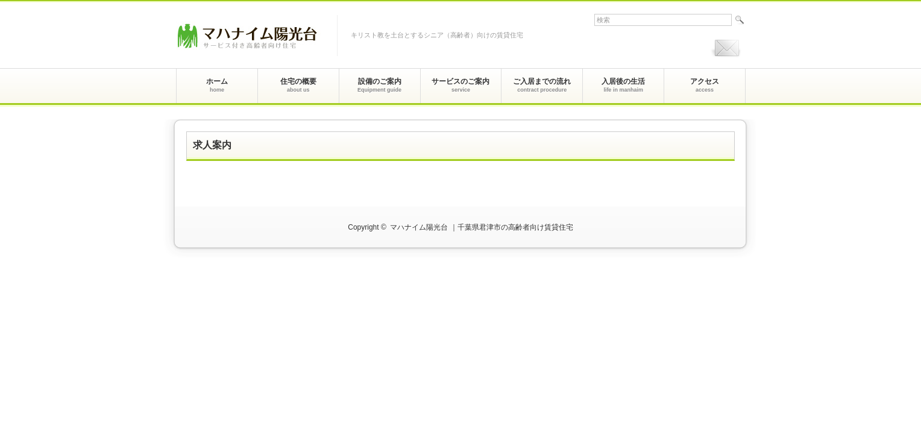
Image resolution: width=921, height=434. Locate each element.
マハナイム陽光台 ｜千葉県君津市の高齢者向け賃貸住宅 (481, 227)
